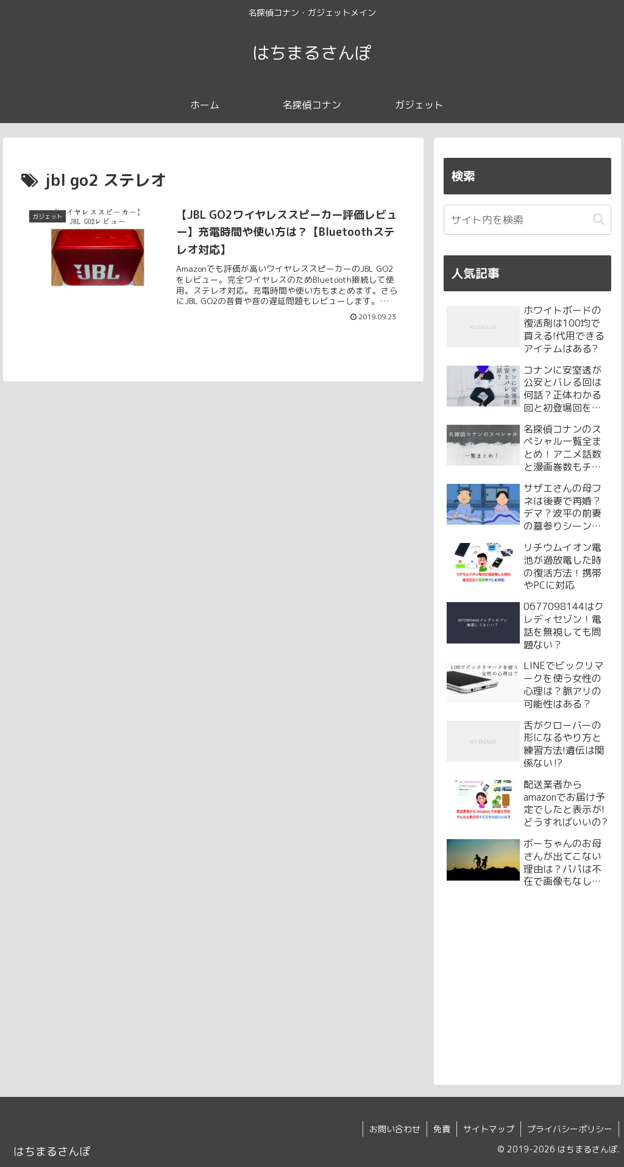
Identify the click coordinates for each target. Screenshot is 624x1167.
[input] (527, 220)
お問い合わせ (394, 1129)
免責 (441, 1129)
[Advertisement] (527, 984)
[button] (598, 219)
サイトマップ (488, 1129)
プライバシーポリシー (569, 1129)
